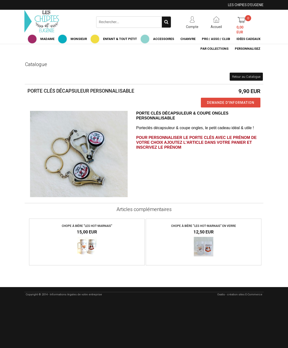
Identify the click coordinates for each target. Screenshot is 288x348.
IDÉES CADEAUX (248, 39)
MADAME (47, 39)
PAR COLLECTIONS (214, 48)
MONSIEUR (79, 39)
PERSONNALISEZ (247, 48)
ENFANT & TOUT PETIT (120, 39)
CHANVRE (187, 39)
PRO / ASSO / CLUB (216, 39)
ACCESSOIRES (163, 39)
